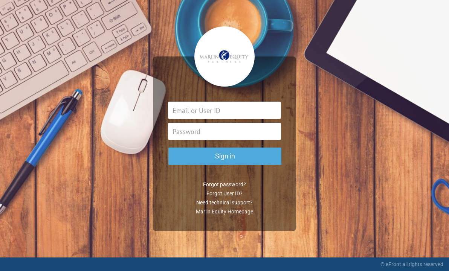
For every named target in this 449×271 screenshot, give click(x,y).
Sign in (225, 156)
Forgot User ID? (224, 193)
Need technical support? (224, 202)
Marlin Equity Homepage (224, 212)
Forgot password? (224, 184)
